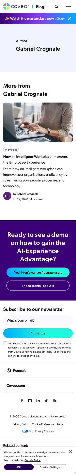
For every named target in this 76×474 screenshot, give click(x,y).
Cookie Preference (43, 424)
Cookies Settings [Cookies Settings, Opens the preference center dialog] (50, 467)
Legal (60, 424)
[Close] (70, 451)
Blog (40, 6)
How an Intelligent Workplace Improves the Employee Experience (35, 159)
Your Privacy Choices (38, 431)
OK (19, 467)
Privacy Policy (21, 424)
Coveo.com (15, 385)
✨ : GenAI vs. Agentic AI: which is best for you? (35, 18)
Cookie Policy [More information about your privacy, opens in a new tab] (33, 460)
